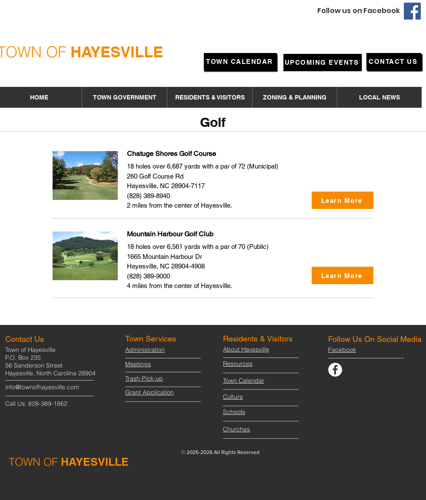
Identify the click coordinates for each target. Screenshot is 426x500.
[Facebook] (412, 11)
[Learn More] (342, 200)
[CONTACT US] (393, 61)
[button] (124, 97)
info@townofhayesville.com (42, 387)
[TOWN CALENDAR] (240, 61)
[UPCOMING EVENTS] (322, 62)
